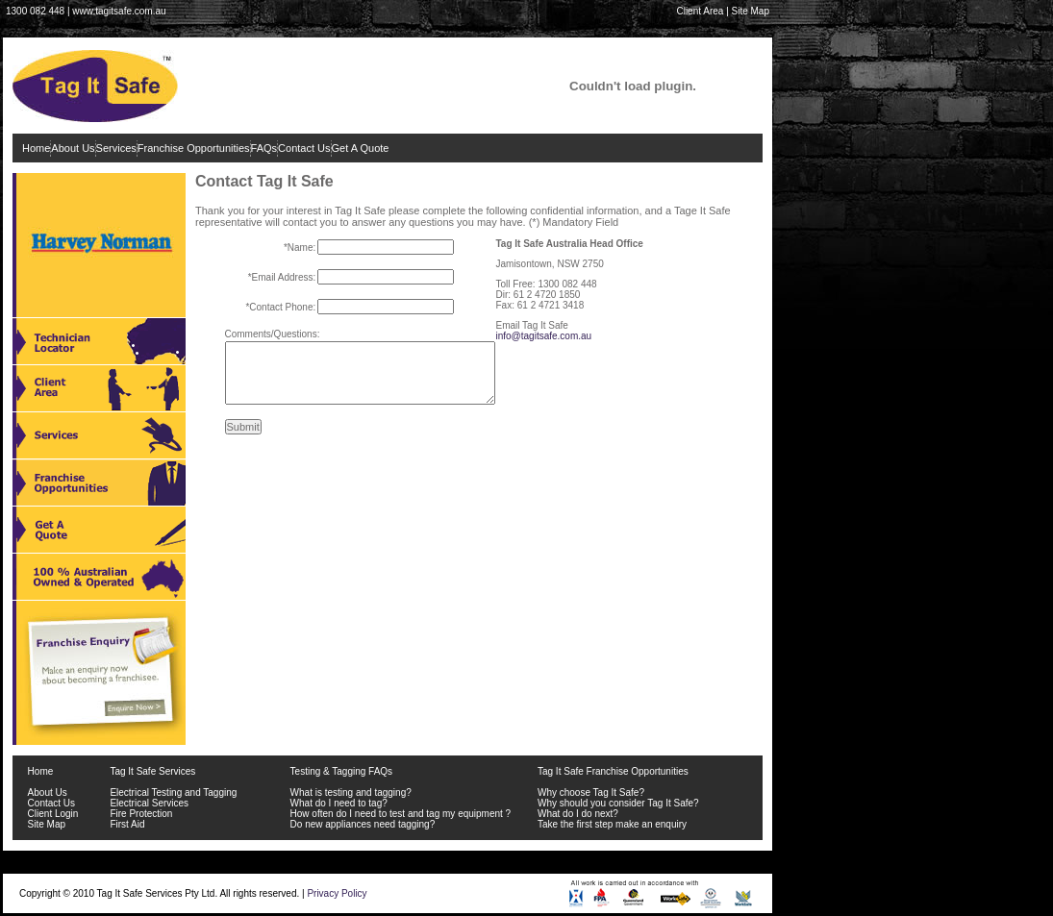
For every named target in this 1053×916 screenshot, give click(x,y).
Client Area (699, 11)
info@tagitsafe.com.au (544, 336)
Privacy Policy (336, 893)
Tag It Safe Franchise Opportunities (613, 771)
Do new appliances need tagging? (363, 824)
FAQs (264, 148)
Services (116, 148)
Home (36, 148)
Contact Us (304, 148)
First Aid (127, 824)
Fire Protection (141, 813)
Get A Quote (360, 148)
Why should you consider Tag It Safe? (618, 803)
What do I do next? (578, 813)
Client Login (53, 813)
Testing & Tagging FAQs (341, 771)
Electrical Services (149, 803)
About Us (72, 148)
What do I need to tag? (339, 803)
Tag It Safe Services (152, 771)
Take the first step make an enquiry (612, 824)
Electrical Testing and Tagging (173, 792)
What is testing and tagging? (351, 792)
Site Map (750, 11)
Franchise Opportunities (194, 148)
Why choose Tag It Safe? (591, 792)
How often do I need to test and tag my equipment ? (401, 813)
